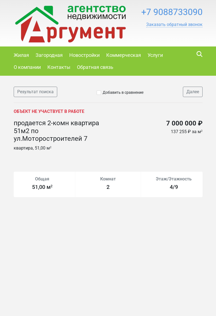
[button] (174, 24)
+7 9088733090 (172, 12)
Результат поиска (35, 91)
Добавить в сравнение (123, 92)
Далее (192, 91)
